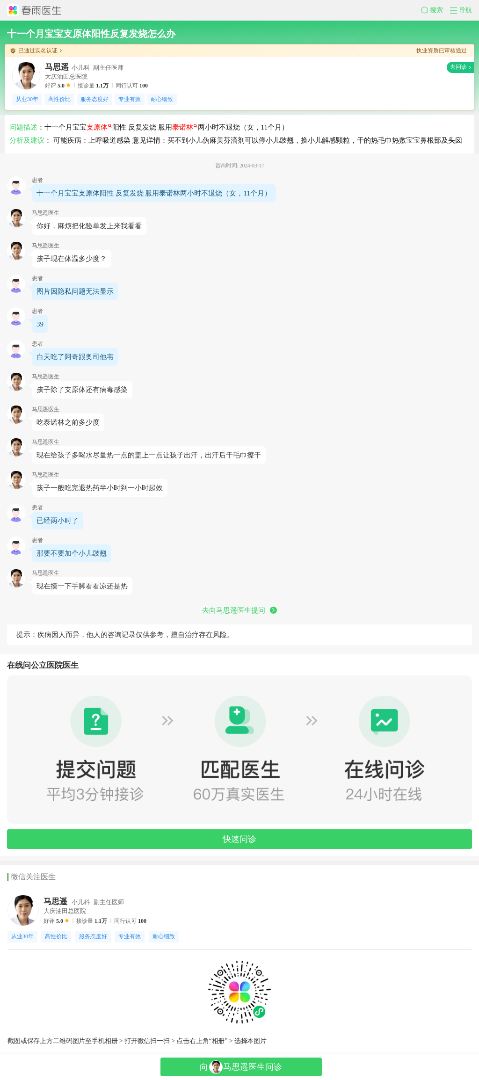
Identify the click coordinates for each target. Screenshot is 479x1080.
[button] (435, 10)
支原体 (99, 127)
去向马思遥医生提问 (239, 610)
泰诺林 (184, 127)
